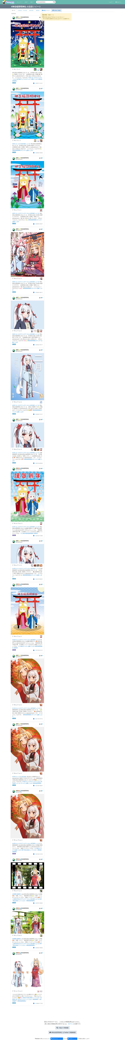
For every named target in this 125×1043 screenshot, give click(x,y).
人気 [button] (26, 2)
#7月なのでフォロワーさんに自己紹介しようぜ (28, 899)
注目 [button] (31, 2)
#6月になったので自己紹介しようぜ (21, 143)
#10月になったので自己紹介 (19, 776)
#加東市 (36, 533)
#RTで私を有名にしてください (29, 850)
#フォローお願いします (32, 79)
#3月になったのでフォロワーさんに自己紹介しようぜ (25, 334)
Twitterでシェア (72, 1038)
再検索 (62, 1028)
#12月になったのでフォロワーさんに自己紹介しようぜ (26, 568)
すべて (13, 10)
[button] (46, 10)
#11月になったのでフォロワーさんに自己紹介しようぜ (26, 708)
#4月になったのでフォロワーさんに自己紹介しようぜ (25, 281)
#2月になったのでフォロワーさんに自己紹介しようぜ (25, 405)
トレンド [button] (19, 2)
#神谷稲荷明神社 (16, 150)
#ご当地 (23, 533)
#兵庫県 (14, 894)
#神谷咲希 (35, 999)
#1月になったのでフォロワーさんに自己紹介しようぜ (25, 452)
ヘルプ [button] (110, 2)
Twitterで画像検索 (62, 1032)
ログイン (118, 2)
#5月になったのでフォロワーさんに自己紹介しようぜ (25, 213)
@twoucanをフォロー (56, 1038)
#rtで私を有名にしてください (32, 997)
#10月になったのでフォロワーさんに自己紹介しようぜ (26, 843)
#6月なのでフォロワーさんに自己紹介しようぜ (28, 943)
